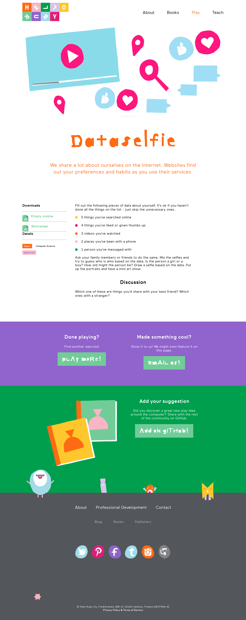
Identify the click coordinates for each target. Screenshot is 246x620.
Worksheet (44, 228)
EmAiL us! (164, 363)
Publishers (143, 522)
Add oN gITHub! (164, 431)
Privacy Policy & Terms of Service (123, 610)
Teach (218, 12)
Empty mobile (44, 218)
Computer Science (45, 246)
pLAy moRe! (82, 359)
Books (173, 12)
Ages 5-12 (29, 252)
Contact (163, 507)
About (148, 12)
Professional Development (121, 507)
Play (196, 12)
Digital (27, 246)
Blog (98, 522)
